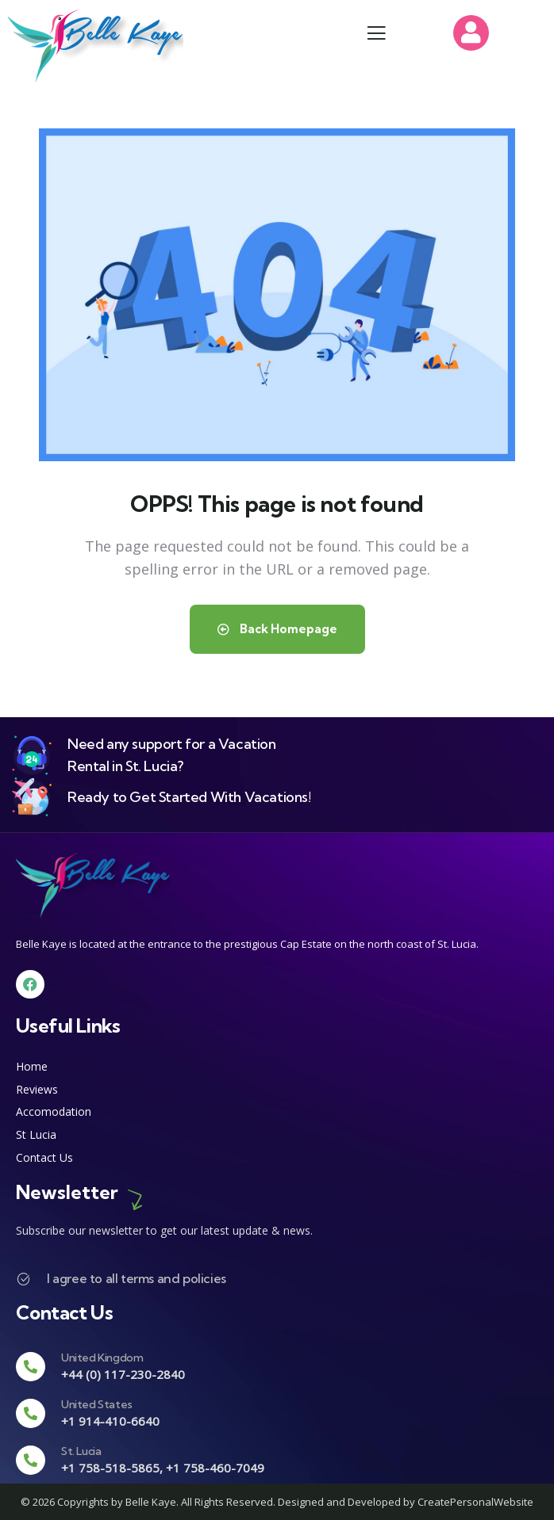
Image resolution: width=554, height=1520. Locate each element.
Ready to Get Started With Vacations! (189, 797)
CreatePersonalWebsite (475, 1502)
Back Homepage (277, 628)
